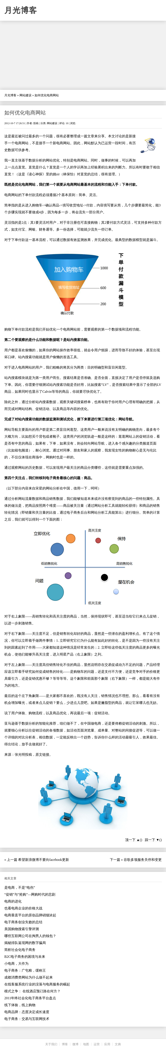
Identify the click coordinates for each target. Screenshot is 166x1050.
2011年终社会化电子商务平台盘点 (30, 998)
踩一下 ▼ (152, 840)
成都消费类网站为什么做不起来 (28, 977)
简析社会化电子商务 (19, 950)
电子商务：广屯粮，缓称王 (25, 970)
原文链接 (42, 754)
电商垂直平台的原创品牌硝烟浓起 (30, 915)
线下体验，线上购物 (19, 1005)
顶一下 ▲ (132, 840)
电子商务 (53, 478)
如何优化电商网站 (25, 113)
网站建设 (25, 95)
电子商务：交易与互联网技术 (26, 1019)
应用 (107, 1044)
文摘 (118, 1044)
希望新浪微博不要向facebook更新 (43, 860)
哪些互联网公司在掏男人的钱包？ (30, 936)
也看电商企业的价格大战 (23, 908)
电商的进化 (13, 901)
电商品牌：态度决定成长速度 (26, 1012)
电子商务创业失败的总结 (23, 922)
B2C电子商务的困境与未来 (24, 956)
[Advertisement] (83, 55)
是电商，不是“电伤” (19, 887)
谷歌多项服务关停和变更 (143, 860)
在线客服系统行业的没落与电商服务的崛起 (37, 984)
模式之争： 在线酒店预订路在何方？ (32, 991)
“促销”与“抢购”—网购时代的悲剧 (29, 894)
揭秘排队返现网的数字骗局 (25, 943)
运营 (97, 1044)
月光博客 (20, 10)
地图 (86, 1044)
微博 (75, 1044)
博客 (65, 1044)
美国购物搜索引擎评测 (21, 929)
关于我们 (51, 1044)
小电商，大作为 (16, 963)
